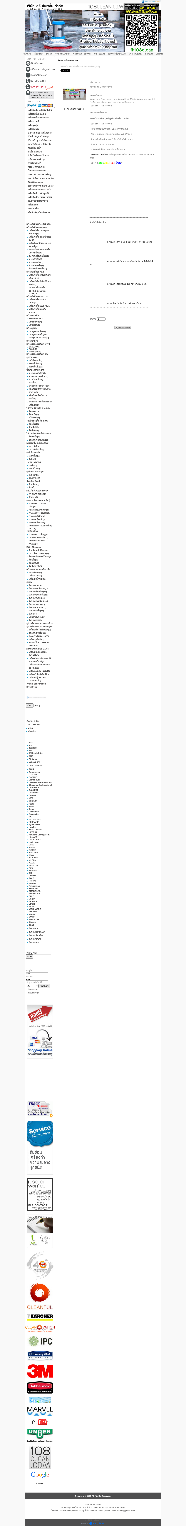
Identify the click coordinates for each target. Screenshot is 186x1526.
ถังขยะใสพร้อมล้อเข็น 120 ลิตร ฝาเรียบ (124, 303)
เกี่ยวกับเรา (38, 54)
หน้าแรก (27, 54)
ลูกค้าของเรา (99, 54)
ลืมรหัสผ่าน (33, 990)
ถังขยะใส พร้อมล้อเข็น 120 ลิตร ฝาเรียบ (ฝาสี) (126, 284)
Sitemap (159, 54)
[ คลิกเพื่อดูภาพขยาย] (74, 109)
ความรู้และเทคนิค (62, 54)
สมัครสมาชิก (33, 993)
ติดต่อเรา (149, 54)
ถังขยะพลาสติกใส (98, 155)
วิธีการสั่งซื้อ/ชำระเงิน (117, 54)
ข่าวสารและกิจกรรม (82, 54)
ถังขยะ (60, 60)
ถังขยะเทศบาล (71, 60)
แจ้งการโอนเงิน (135, 54)
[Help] (37, 705)
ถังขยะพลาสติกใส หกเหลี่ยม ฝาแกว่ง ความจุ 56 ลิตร (129, 242)
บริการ (49, 54)
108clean (40, 1483)
